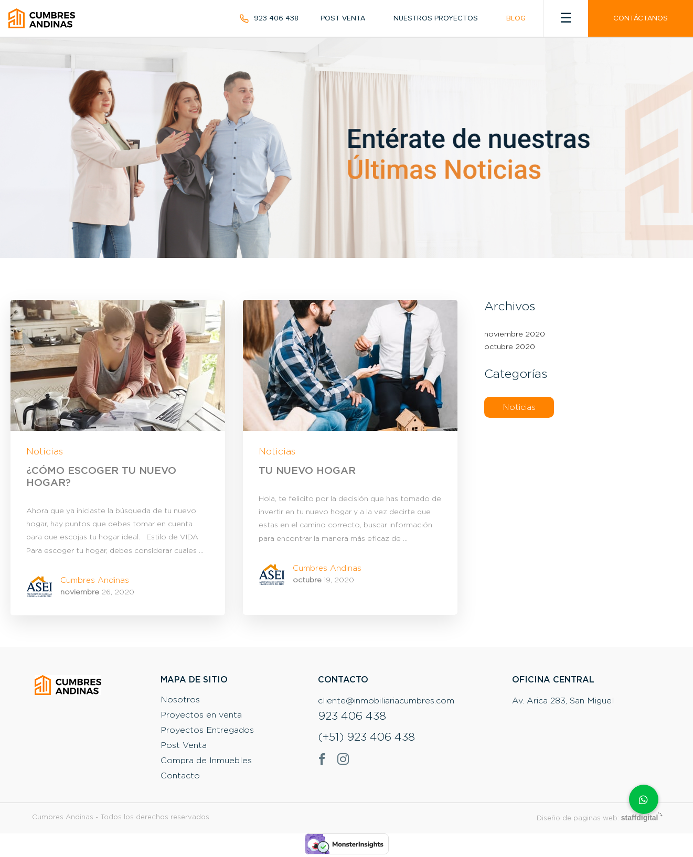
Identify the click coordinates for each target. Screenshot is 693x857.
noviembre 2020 (514, 334)
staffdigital (639, 817)
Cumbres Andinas (94, 580)
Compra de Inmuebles (206, 760)
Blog (516, 18)
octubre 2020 (509, 347)
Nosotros (180, 700)
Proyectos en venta (201, 715)
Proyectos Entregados (207, 730)
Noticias (44, 451)
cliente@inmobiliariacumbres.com (386, 701)
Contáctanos (640, 18)
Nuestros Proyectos (435, 18)
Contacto (180, 776)
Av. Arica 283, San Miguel (563, 701)
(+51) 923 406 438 (366, 737)
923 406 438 (276, 18)
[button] (643, 799)
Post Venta (343, 18)
